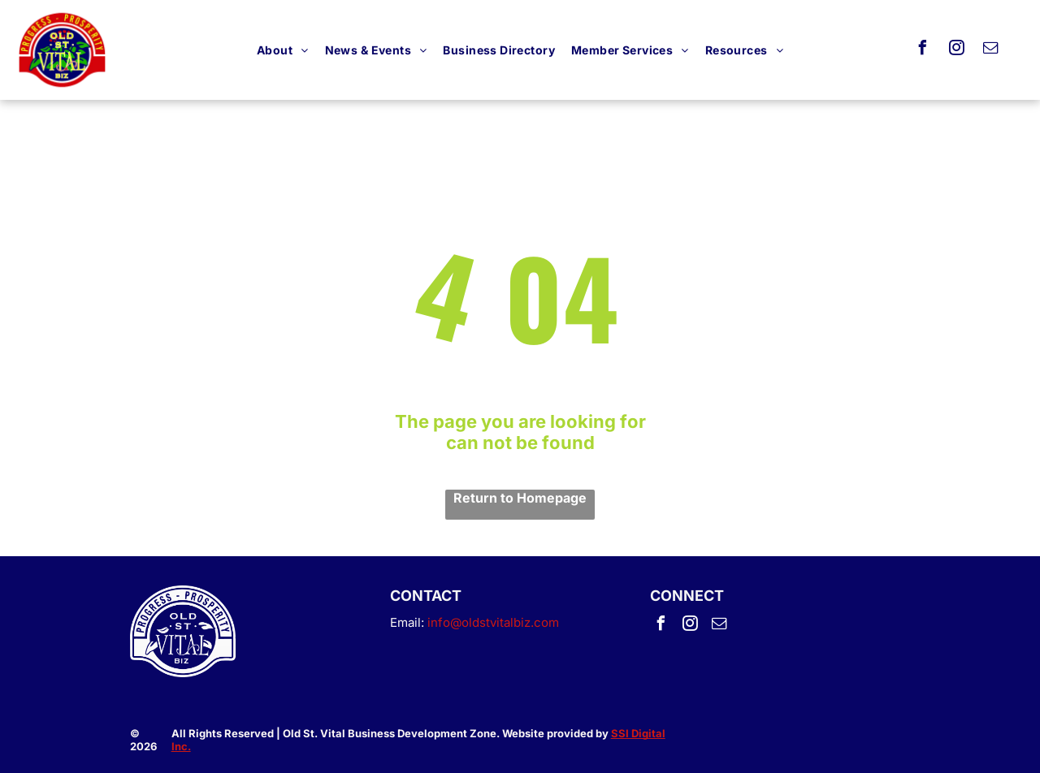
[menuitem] (283, 50)
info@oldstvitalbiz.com (493, 622)
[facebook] (923, 50)
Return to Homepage (520, 498)
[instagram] (957, 50)
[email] (991, 50)
